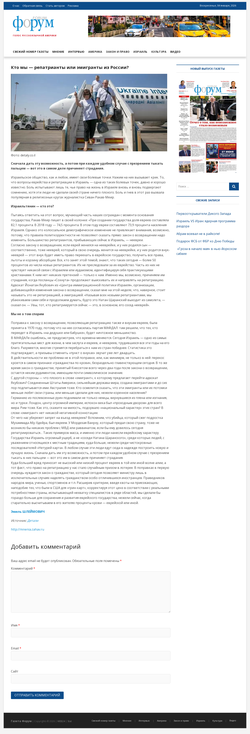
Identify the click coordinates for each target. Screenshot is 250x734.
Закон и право (117, 52)
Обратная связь (32, 5)
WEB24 (61, 721)
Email (16, 648)
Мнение (58, 52)
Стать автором (55, 5)
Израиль (140, 52)
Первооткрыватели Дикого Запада (203, 213)
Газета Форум (21, 721)
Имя (15, 625)
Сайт (14, 671)
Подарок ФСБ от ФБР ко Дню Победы (205, 241)
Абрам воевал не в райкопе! (198, 234)
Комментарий (23, 568)
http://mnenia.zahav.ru (27, 529)
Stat (70, 721)
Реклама (73, 5)
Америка (95, 52)
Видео (175, 52)
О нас (15, 5)
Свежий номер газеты (30, 52)
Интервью (76, 52)
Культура (159, 52)
